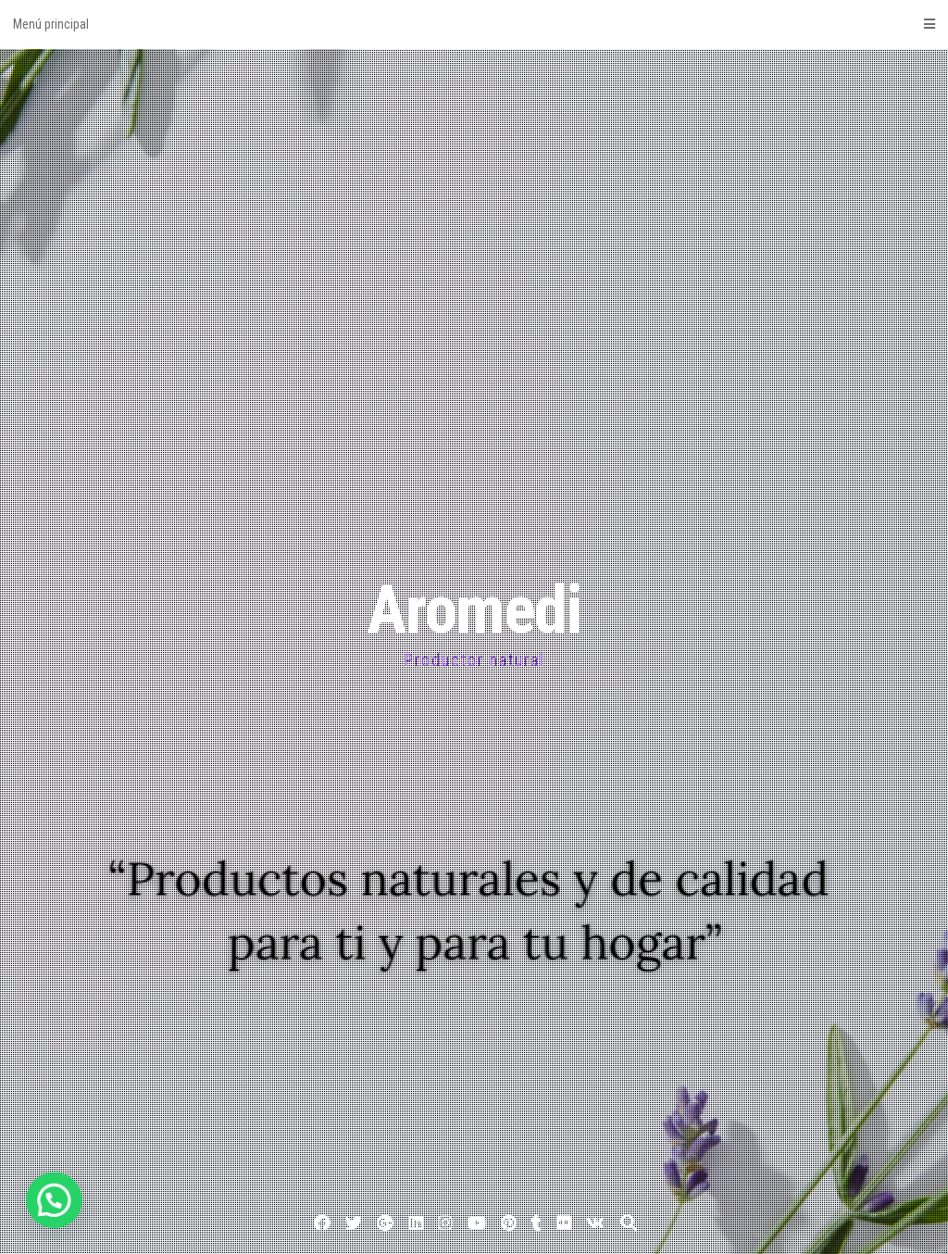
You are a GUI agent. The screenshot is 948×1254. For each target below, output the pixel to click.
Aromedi (474, 610)
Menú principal (474, 24)
